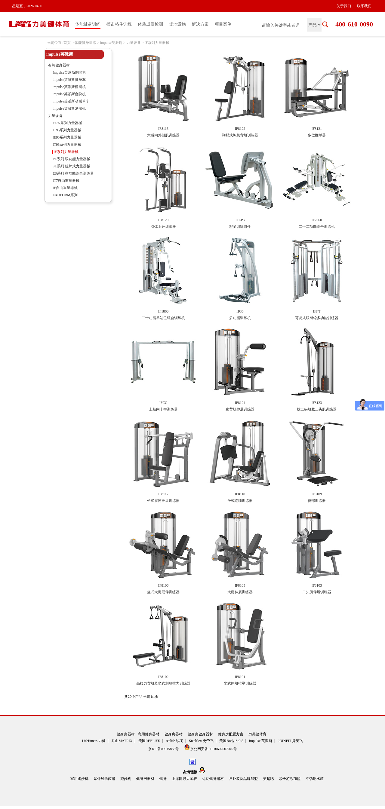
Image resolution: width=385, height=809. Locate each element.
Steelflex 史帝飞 (201, 741)
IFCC (163, 403)
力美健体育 (257, 734)
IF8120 (163, 220)
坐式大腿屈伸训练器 (163, 592)
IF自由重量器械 (65, 188)
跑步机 (125, 779)
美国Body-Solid (231, 741)
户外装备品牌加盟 (243, 779)
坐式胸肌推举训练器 (240, 683)
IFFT (317, 311)
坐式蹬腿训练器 (240, 501)
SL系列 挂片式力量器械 (71, 166)
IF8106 (163, 585)
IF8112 (163, 494)
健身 (163, 779)
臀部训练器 (317, 501)
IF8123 (317, 403)
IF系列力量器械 (156, 43)
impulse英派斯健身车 (69, 80)
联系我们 (364, 6)
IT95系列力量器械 (67, 130)
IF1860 (163, 311)
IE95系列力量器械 (67, 137)
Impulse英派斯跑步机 (69, 72)
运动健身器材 (213, 779)
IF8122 (240, 129)
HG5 (239, 311)
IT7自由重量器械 (66, 181)
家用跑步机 (79, 779)
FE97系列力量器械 (67, 123)
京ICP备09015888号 (164, 749)
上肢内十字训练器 (163, 409)
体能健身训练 (87, 24)
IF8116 (163, 129)
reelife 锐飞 (174, 741)
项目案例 (223, 24)
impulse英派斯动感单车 (71, 101)
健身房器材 (126, 734)
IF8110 (240, 494)
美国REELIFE (149, 741)
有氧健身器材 (59, 65)
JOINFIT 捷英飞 (290, 741)
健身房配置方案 (230, 734)
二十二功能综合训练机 (317, 226)
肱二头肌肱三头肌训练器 (317, 409)
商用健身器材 (148, 734)
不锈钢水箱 (315, 779)
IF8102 (163, 677)
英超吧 (268, 779)
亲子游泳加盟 (289, 779)
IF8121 (317, 129)
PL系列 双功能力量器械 (71, 159)
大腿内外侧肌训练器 (163, 135)
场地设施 (177, 24)
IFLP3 (240, 220)
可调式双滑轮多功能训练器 (316, 318)
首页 (67, 43)
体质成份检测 (150, 24)
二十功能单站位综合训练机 (163, 318)
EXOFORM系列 (65, 195)
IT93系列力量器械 (67, 144)
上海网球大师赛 (184, 779)
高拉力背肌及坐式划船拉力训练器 (163, 683)
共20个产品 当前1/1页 (141, 697)
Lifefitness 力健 (94, 741)
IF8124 (240, 403)
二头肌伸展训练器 (316, 592)
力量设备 (133, 43)
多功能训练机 (240, 318)
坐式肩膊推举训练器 (163, 501)
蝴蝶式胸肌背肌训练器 (240, 135)
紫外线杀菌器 (104, 779)
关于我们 (344, 6)
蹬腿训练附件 (240, 226)
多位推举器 (317, 135)
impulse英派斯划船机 (69, 108)
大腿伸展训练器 (240, 592)
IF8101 (240, 677)
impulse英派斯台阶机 (69, 94)
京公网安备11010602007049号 (210, 747)
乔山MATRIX (121, 741)
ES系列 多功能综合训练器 (73, 173)
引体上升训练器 (163, 226)
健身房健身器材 (200, 734)
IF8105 (240, 585)
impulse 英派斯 (260, 741)
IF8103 (317, 585)
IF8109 (317, 494)
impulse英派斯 (111, 43)
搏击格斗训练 (119, 24)
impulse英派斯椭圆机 (69, 87)
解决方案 (200, 24)
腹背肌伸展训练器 (240, 409)
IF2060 (317, 220)
